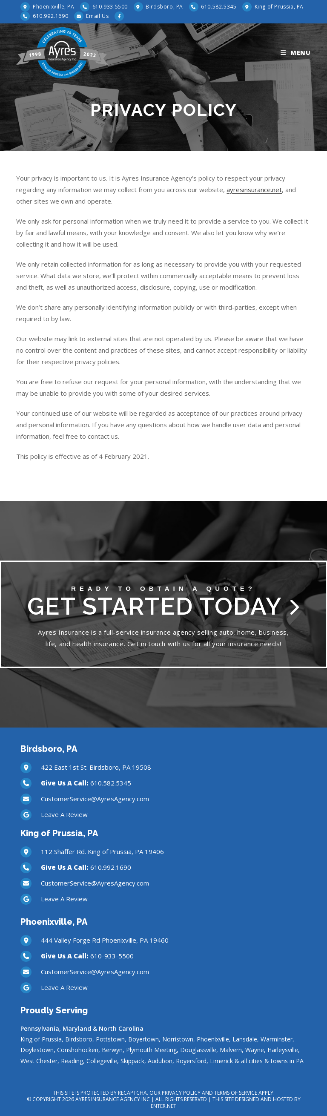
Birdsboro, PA (163, 6)
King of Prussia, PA (278, 6)
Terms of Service (235, 1092)
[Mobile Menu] (296, 53)
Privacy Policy (181, 1092)
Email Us (97, 16)
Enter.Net (163, 1106)
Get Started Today (163, 602)
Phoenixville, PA (52, 6)
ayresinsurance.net (254, 189)
